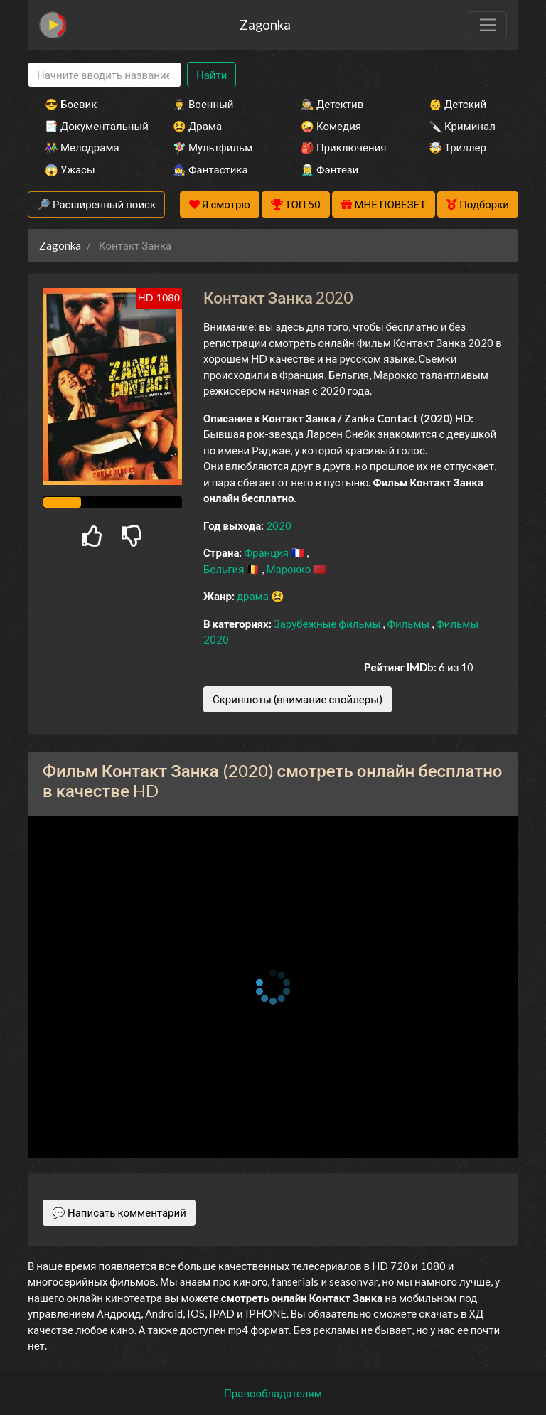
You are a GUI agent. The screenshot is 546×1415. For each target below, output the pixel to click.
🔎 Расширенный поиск (96, 204)
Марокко (289, 568)
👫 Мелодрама (82, 147)
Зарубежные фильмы (328, 623)
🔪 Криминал (462, 125)
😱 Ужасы (70, 169)
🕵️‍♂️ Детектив (332, 103)
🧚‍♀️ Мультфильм (212, 147)
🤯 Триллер (457, 147)
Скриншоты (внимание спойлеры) (297, 699)
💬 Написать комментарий (119, 1212)
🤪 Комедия (331, 125)
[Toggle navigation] (488, 24)
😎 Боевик (71, 103)
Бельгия (224, 568)
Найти (211, 74)
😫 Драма (197, 125)
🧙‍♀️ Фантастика (210, 169)
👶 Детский (457, 103)
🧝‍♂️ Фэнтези (329, 169)
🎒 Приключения (343, 147)
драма (254, 595)
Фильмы (409, 623)
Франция (267, 552)
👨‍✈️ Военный (203, 103)
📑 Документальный (89, 125)
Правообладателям (273, 1393)
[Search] (104, 75)
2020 (278, 525)
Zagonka (265, 24)
